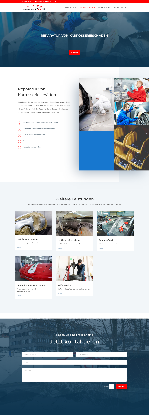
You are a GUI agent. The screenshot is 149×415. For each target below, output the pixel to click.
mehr (19, 247)
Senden (121, 392)
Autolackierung (70, 7)
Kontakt (124, 7)
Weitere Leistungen (104, 7)
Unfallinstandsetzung (86, 7)
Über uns (116, 7)
